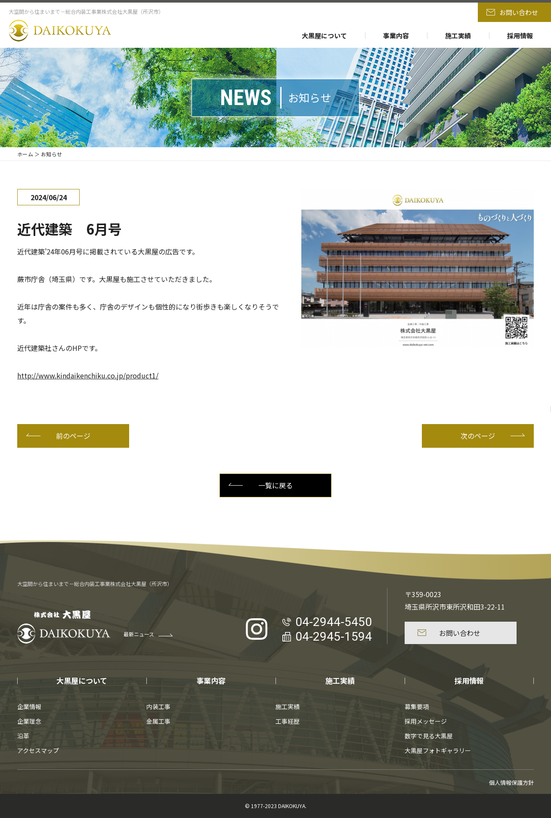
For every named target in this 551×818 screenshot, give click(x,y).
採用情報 (520, 35)
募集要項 (417, 706)
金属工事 (158, 721)
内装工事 (158, 706)
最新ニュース (148, 634)
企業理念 (29, 721)
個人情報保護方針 (511, 782)
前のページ (58, 436)
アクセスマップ (38, 750)
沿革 (23, 735)
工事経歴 (288, 721)
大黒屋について (324, 35)
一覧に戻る (261, 485)
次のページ (493, 436)
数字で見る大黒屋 (429, 735)
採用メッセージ (426, 721)
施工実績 (458, 35)
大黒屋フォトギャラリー (438, 750)
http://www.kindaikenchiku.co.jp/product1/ (87, 375)
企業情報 (29, 706)
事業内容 (396, 35)
